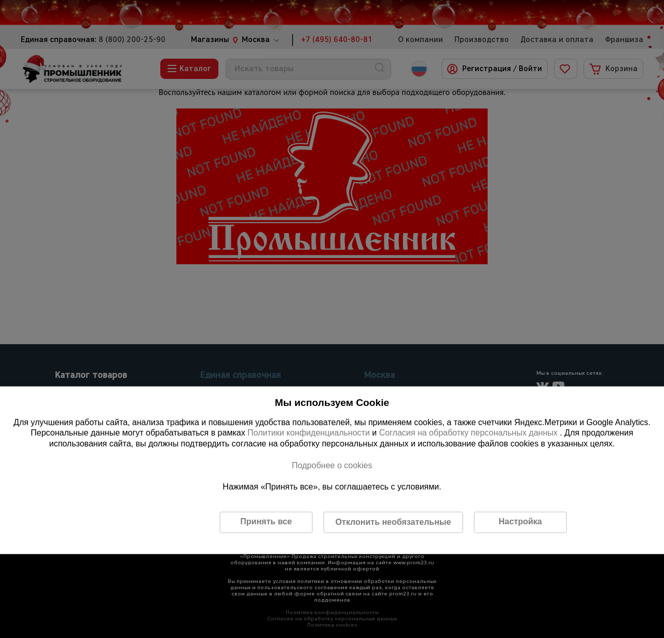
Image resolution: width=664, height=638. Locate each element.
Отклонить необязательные (393, 522)
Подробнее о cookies (332, 465)
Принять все (266, 522)
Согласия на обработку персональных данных (469, 433)
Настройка (520, 522)
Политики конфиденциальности (308, 433)
